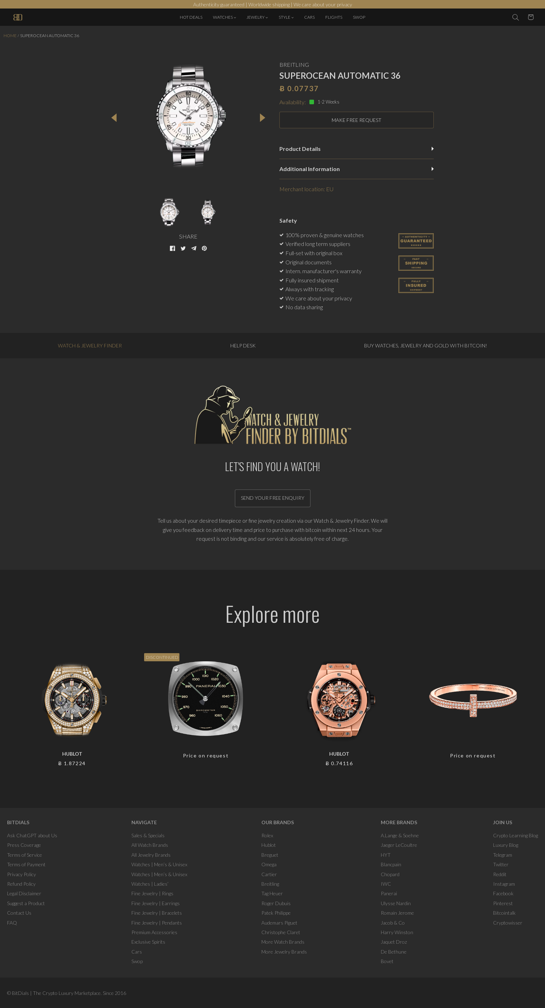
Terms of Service (24, 855)
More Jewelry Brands (284, 952)
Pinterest (503, 903)
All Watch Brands (149, 845)
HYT (386, 855)
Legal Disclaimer (24, 893)
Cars (136, 952)
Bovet (387, 961)
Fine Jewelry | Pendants (156, 923)
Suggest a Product (26, 903)
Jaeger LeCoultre (399, 845)
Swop (137, 961)
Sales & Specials (148, 835)
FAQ (12, 923)
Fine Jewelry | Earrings (155, 903)
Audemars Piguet (279, 923)
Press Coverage (24, 845)
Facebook (503, 893)
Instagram (504, 884)
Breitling (270, 884)
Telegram (502, 855)
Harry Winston (397, 932)
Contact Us (19, 913)
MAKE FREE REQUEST (356, 120)
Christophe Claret (280, 932)
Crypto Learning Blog (515, 835)
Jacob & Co (393, 923)
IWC (386, 884)
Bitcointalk (504, 913)
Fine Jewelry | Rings (152, 893)
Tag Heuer (272, 893)
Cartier (269, 874)
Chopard (390, 874)
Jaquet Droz (394, 942)
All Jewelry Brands (151, 855)
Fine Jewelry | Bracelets (156, 913)
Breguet (269, 855)
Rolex (267, 835)
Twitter (501, 864)
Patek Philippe (276, 913)
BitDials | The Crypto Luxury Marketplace (56, 993)
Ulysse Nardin (396, 903)
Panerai (389, 893)
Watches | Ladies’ (149, 884)
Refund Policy (21, 884)
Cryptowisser (507, 923)
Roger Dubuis (276, 903)
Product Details (356, 148)
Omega (269, 864)
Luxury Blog (505, 845)
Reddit (500, 874)
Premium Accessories (154, 932)
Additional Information (356, 168)
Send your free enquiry (272, 498)
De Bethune (394, 952)
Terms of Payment (26, 864)
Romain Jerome (397, 913)
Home (10, 35)
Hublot (268, 845)
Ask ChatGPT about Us (32, 835)
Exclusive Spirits (148, 942)
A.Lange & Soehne (400, 835)
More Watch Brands (282, 942)
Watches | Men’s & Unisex (159, 864)
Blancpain (391, 864)
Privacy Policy (21, 874)
